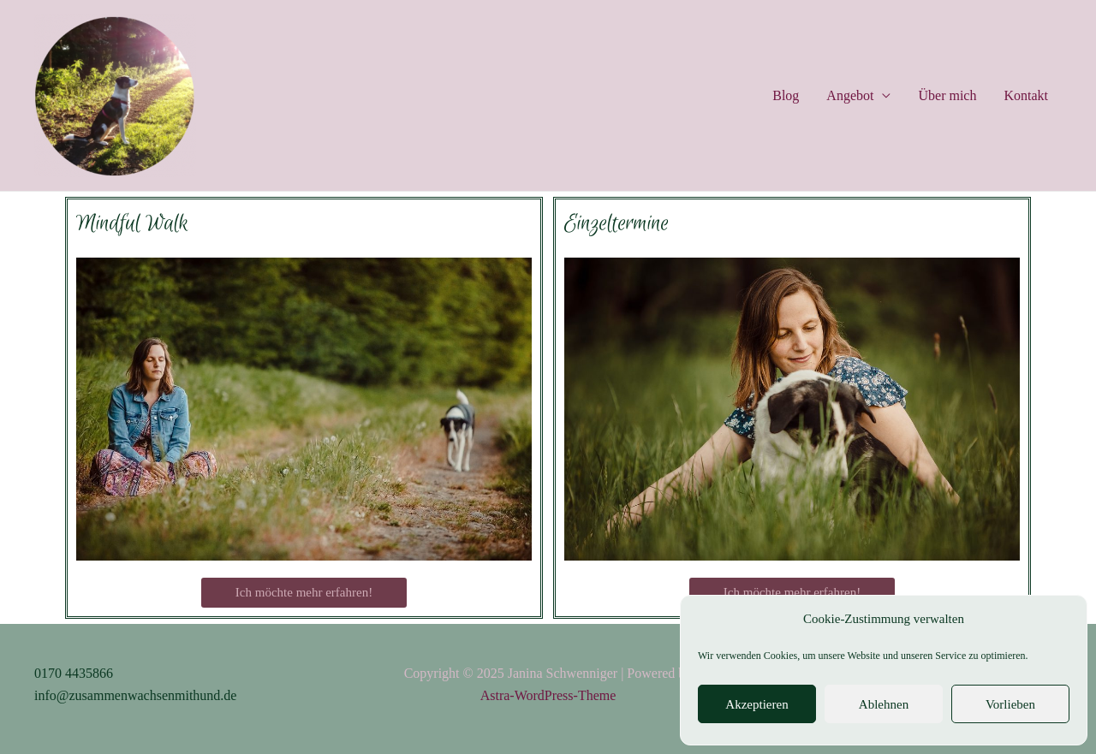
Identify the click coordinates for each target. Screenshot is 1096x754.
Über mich (947, 95)
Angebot (849, 95)
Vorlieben (1010, 704)
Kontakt (1026, 95)
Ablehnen (883, 704)
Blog (785, 95)
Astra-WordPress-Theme (548, 695)
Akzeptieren (756, 704)
